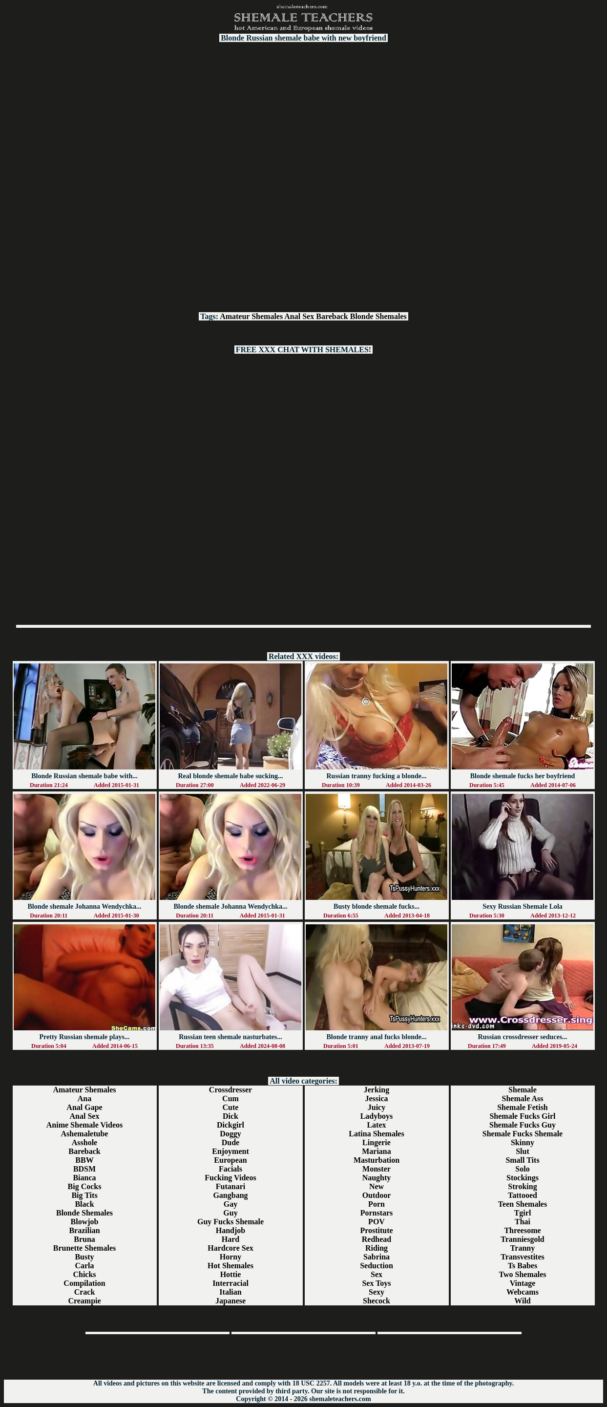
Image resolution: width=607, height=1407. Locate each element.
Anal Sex (299, 316)
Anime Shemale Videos (84, 1125)
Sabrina (376, 1257)
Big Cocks (85, 1186)
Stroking (522, 1186)
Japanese (230, 1301)
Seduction (376, 1265)
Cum (230, 1098)
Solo (522, 1169)
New (376, 1186)
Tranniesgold (522, 1239)
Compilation (84, 1283)
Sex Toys (376, 1283)
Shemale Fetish (522, 1107)
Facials (230, 1169)
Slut (522, 1151)
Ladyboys (376, 1116)
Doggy (230, 1134)
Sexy (376, 1292)
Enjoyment (230, 1151)
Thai (522, 1221)
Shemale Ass (523, 1098)
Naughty (376, 1177)
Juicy (376, 1107)
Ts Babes (522, 1265)
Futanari (230, 1186)
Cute (231, 1107)
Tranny (522, 1248)
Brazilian (84, 1230)
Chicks (84, 1274)
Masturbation (376, 1160)
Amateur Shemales (251, 316)
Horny (230, 1257)
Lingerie (376, 1142)
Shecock (376, 1301)
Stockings (522, 1177)
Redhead (376, 1239)
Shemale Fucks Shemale (522, 1134)
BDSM (84, 1169)
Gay (230, 1204)
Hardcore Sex (230, 1248)
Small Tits (522, 1160)
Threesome (522, 1230)
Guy (230, 1213)
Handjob (230, 1230)
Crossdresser (230, 1090)
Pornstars (376, 1213)
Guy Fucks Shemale (230, 1221)
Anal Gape (84, 1107)
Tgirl (522, 1213)
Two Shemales (522, 1274)
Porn (376, 1204)
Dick (230, 1116)
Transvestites (522, 1257)
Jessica (376, 1098)
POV (376, 1221)
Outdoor (376, 1195)
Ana (84, 1098)
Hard (230, 1239)
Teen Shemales (522, 1204)
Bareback (332, 316)
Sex (376, 1274)
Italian (230, 1292)
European (230, 1160)
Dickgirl (230, 1125)
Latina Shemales (376, 1134)
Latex (376, 1125)
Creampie (84, 1301)
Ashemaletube (84, 1134)
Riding (376, 1248)
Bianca (84, 1177)
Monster (376, 1169)
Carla (84, 1265)
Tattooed (522, 1195)
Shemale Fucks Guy (522, 1125)
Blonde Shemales (378, 316)
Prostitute (376, 1230)
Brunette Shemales (84, 1248)
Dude (230, 1142)
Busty (84, 1257)
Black (84, 1204)
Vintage (523, 1283)
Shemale (522, 1090)
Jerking (376, 1090)
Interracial (230, 1283)
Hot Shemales (230, 1265)
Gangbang (230, 1195)
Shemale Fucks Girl (522, 1116)
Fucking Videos (230, 1177)
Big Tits (84, 1195)
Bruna (84, 1239)
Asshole (84, 1142)
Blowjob (85, 1221)
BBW (84, 1160)
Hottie (230, 1274)
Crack (84, 1292)
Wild (522, 1301)
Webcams (522, 1292)
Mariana (376, 1151)
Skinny (522, 1142)
